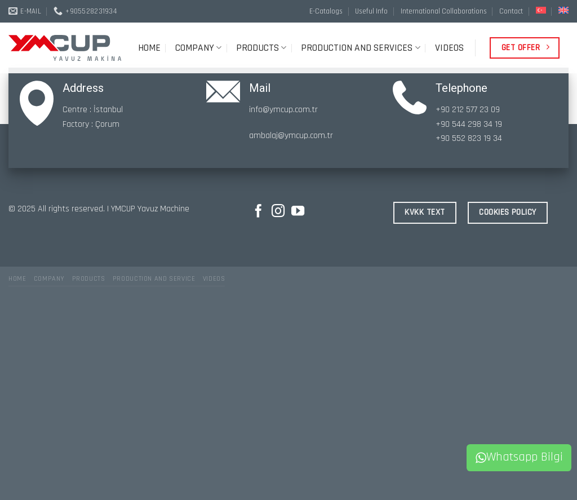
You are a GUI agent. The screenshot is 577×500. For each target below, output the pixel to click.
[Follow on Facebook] (258, 212)
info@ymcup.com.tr (283, 110)
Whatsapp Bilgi (519, 457)
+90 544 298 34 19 (469, 124)
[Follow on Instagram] (278, 212)
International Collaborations (444, 11)
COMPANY (198, 48)
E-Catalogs (326, 11)
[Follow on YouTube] (297, 212)
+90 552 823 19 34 (469, 138)
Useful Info (371, 11)
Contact (511, 11)
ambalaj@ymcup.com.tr (291, 135)
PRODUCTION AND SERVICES (360, 48)
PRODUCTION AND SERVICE (154, 279)
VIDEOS (449, 48)
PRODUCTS (261, 48)
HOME (149, 48)
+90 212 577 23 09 (468, 110)
